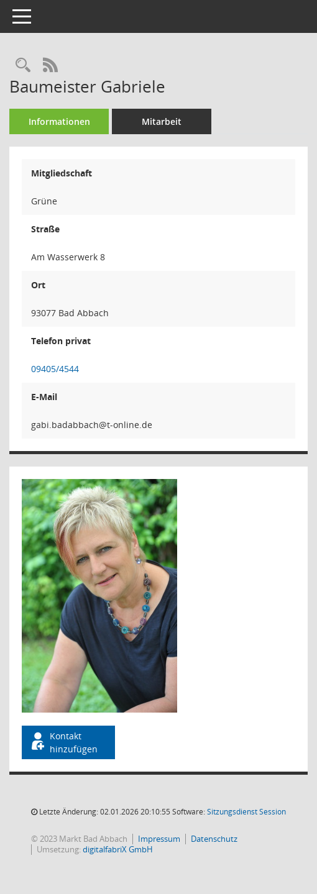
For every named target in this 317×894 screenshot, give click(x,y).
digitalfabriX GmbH (118, 849)
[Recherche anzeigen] (23, 65)
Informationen (59, 121)
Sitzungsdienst (246, 811)
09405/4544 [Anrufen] (55, 369)
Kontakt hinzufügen (63, 742)
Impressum (159, 838)
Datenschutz (214, 838)
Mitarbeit (161, 121)
